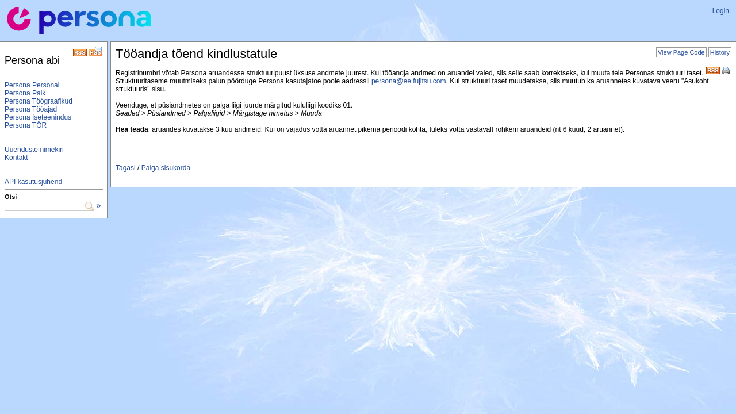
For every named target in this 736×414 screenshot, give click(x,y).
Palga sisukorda (165, 168)
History (720, 52)
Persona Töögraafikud (38, 101)
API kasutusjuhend (33, 182)
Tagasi (126, 168)
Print (726, 71)
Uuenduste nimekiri (34, 149)
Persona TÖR (26, 125)
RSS (713, 69)
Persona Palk (25, 93)
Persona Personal (32, 85)
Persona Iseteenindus (38, 117)
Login (720, 11)
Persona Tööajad (31, 109)
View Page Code (681, 52)
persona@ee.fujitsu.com (408, 81)
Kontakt (16, 158)
